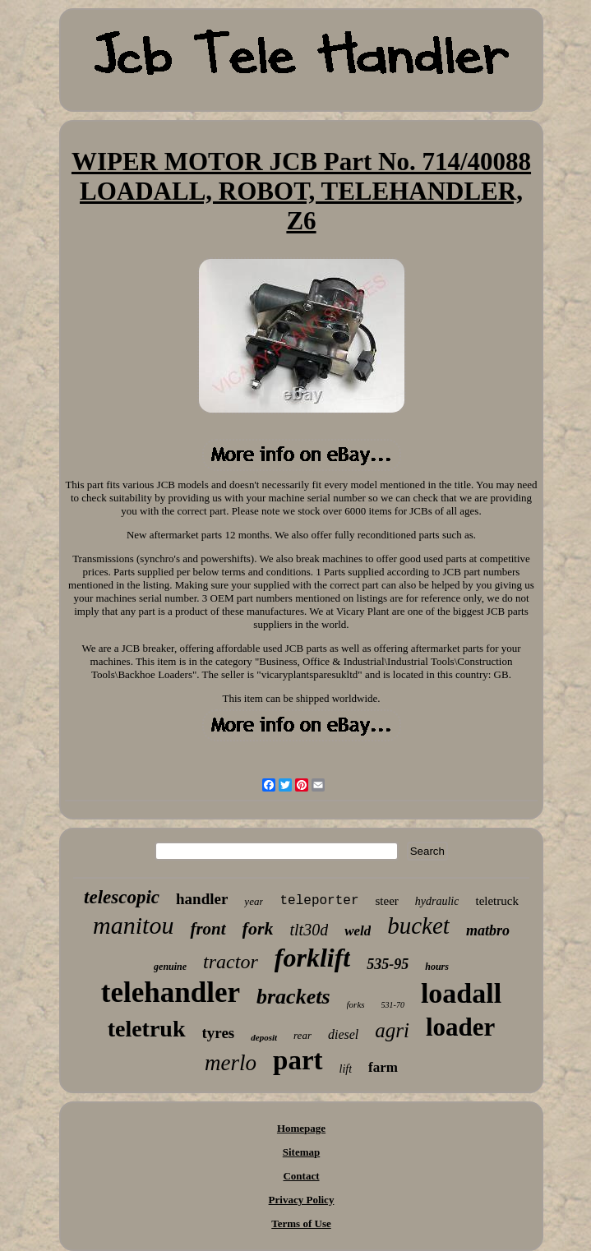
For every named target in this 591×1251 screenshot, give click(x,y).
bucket (418, 925)
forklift (312, 957)
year (253, 901)
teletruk (147, 1028)
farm (383, 1067)
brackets (293, 997)
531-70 (392, 1004)
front (207, 929)
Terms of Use (300, 1223)
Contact (301, 1176)
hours (437, 966)
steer (386, 900)
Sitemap (302, 1152)
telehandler (170, 992)
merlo (230, 1062)
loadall (461, 993)
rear (302, 1035)
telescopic (121, 897)
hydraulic (437, 901)
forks (356, 1004)
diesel (343, 1034)
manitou (133, 925)
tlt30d (308, 930)
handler (202, 898)
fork (258, 928)
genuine (170, 966)
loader (460, 1027)
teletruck (496, 900)
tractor (230, 961)
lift (346, 1069)
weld (357, 931)
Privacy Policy (302, 1199)
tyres (218, 1032)
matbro (488, 930)
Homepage (301, 1128)
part (298, 1060)
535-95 (388, 964)
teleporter (318, 900)
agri (392, 1030)
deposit (264, 1037)
